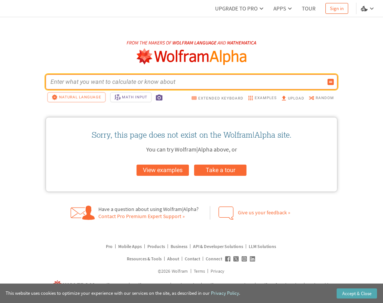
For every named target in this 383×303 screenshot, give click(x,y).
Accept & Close (356, 293)
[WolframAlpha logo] (192, 56)
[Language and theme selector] (368, 8)
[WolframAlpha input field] (187, 82)
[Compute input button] (330, 82)
